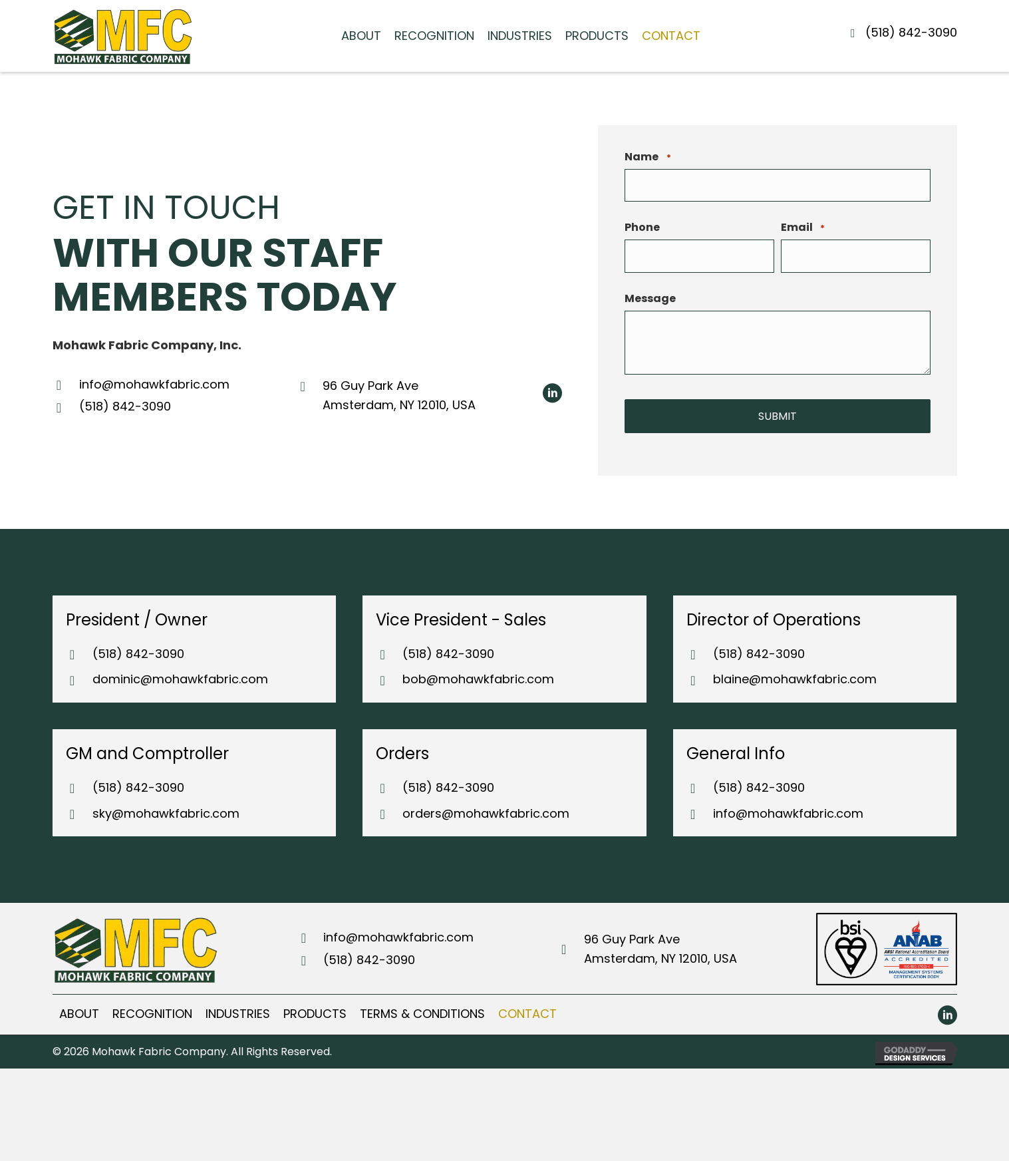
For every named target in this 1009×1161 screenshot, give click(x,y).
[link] (361, 36)
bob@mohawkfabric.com (478, 678)
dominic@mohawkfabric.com (180, 678)
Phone (642, 229)
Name (647, 157)
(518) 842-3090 (911, 32)
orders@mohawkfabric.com (485, 812)
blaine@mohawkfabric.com (795, 678)
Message (650, 301)
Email (803, 229)
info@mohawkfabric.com (154, 383)
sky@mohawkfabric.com (165, 812)
